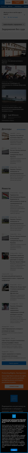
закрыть (14, 450)
